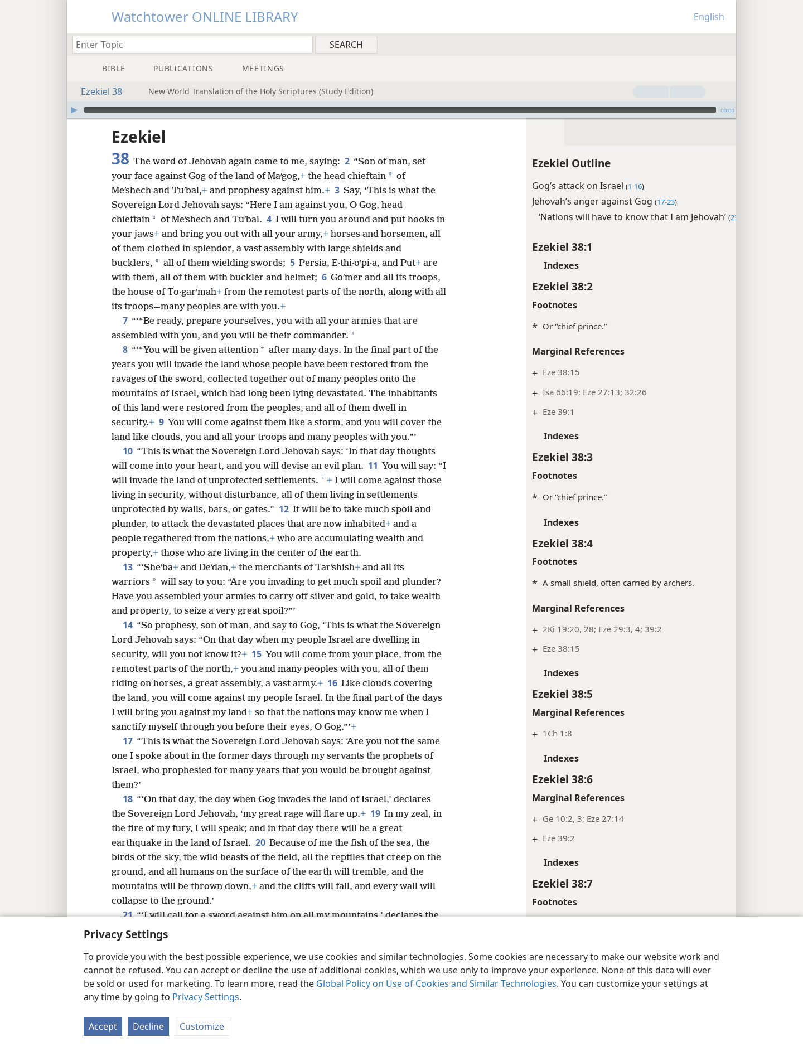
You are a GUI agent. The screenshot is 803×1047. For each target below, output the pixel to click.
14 (127, 639)
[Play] (74, 109)
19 (375, 828)
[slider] (400, 110)
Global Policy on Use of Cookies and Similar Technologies (436, 983)
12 (337, 509)
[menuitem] (723, 44)
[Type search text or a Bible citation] (187, 44)
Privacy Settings (205, 997)
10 (127, 451)
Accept (103, 1026)
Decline (148, 1026)
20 (260, 857)
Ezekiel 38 (96, 91)
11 (373, 465)
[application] (401, 109)
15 (256, 668)
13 (127, 581)
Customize (202, 1026)
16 (357, 697)
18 (127, 813)
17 (127, 755)
